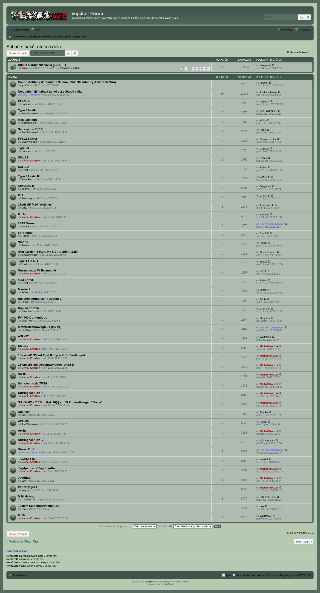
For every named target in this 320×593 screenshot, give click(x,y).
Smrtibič (264, 233)
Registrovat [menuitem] (286, 29)
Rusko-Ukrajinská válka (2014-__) (42, 65)
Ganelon (26, 104)
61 (193, 69)
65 (208, 69)
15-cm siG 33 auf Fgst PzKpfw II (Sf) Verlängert (51, 355)
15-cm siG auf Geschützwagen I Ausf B (46, 364)
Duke (24, 68)
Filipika (25, 235)
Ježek (263, 271)
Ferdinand (25, 232)
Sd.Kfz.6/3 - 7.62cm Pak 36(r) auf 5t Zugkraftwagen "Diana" (60, 402)
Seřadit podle (176, 526)
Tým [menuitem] (228, 575)
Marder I (24, 289)
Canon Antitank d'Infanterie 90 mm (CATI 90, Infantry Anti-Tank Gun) (67, 82)
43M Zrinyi (25, 280)
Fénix (24, 301)
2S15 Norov (26, 223)
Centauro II (26, 185)
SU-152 (23, 242)
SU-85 (22, 374)
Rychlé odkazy (21, 29)
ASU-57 (23, 336)
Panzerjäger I (27, 487)
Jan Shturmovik (30, 113)
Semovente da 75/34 (32, 383)
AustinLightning (268, 92)
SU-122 (23, 157)
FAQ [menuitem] (37, 29)
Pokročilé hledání (308, 17)
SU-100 (23, 345)
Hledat (301, 17)
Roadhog (26, 198)
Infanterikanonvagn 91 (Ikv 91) (39, 327)
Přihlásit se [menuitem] (305, 29)
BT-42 (22, 214)
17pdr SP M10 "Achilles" (35, 204)
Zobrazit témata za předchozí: (128, 526)
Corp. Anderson (30, 94)
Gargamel (265, 65)
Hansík (25, 226)
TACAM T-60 (27, 458)
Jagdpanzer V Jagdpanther (37, 468)
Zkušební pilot (29, 122)
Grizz (24, 207)
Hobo (263, 120)
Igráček (25, 85)
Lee (23, 414)
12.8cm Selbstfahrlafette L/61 (39, 506)
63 (201, 69)
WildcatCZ (265, 515)
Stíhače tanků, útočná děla (33, 46)
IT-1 (20, 195)
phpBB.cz (169, 584)
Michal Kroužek (30, 160)
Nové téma (16, 53)
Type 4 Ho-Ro (27, 110)
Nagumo (26, 490)
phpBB (148, 581)
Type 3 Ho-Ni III (29, 176)
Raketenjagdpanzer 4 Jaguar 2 (40, 298)
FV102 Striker (27, 138)
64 (204, 69)
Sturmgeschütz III (30, 393)
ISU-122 (23, 167)
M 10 (21, 515)
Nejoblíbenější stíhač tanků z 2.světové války (50, 91)
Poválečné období (70, 68)
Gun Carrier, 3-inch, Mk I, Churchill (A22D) (48, 251)
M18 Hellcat (26, 496)
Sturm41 (264, 214)
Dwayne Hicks (29, 141)
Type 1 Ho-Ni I (28, 261)
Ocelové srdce (29, 254)
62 (197, 69)
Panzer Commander (271, 224)
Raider (25, 245)
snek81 (264, 459)
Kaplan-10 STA (28, 308)
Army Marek (266, 205)
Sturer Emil (26, 449)
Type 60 (23, 148)
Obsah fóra (19, 575)
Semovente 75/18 (30, 129)
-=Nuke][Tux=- (29, 499)
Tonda (24, 264)
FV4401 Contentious (32, 317)
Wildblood (265, 337)
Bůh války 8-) (267, 440)
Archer (23, 430)
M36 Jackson (27, 119)
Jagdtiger (24, 477)
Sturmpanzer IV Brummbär (37, 270)
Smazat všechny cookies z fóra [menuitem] (253, 575)
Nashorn (24, 411)
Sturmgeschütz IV (30, 440)
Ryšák (263, 158)
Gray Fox (26, 179)
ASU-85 (23, 421)
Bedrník (25, 188)
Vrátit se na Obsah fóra (23, 541)
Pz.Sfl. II (24, 101)
